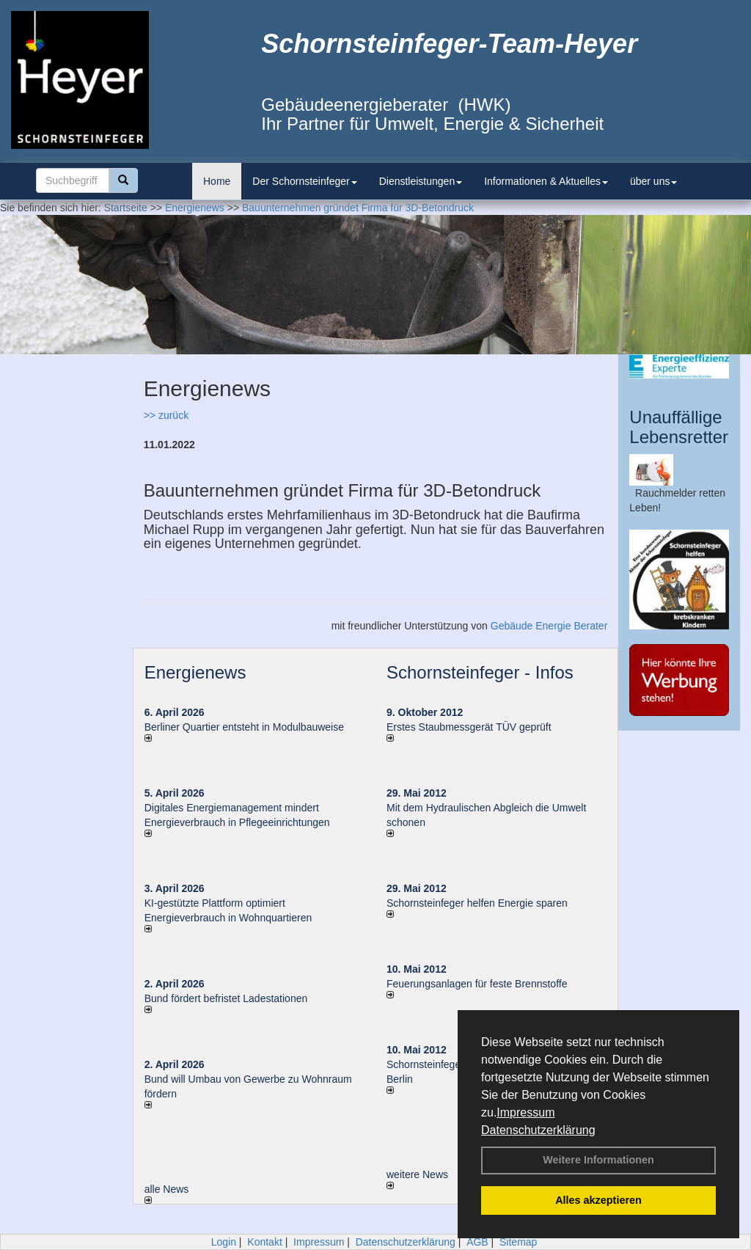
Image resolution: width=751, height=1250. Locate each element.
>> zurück (166, 415)
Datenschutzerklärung (538, 1130)
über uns (653, 181)
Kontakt (264, 1242)
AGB (477, 1242)
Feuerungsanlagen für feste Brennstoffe (477, 984)
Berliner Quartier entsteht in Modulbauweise (244, 727)
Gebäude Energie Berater (549, 626)
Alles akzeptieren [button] (598, 1200)
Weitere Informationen (598, 1160)
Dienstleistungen (421, 181)
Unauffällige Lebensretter (678, 426)
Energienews (195, 672)
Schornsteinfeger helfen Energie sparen (477, 903)
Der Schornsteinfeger (304, 181)
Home (216, 181)
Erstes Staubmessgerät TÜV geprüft (469, 727)
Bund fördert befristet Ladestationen (226, 998)
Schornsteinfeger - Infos (480, 672)
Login (223, 1242)
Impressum (525, 1112)
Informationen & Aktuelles (546, 181)
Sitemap (518, 1242)
